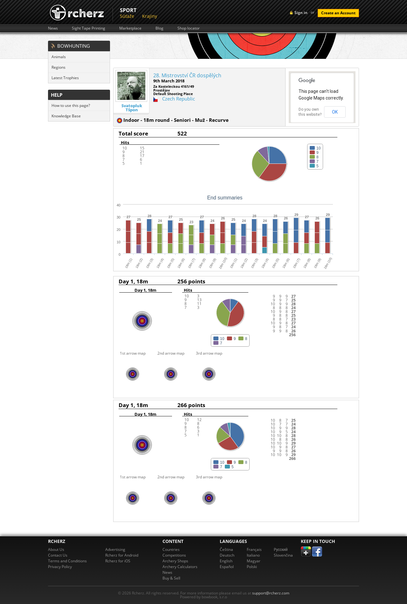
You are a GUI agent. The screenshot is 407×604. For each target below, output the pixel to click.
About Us (56, 549)
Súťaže (127, 16)
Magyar (253, 561)
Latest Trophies (65, 77)
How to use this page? (71, 105)
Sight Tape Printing (88, 28)
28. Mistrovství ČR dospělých (187, 75)
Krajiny (149, 16)
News (53, 28)
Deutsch (227, 555)
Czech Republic (178, 98)
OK (335, 112)
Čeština (226, 549)
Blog (159, 28)
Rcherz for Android (121, 555)
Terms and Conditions (67, 561)
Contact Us (57, 555)
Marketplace (130, 28)
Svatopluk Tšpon (131, 108)
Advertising (115, 549)
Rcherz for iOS (117, 561)
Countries (171, 549)
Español (227, 566)
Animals (59, 56)
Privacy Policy (60, 566)
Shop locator (188, 28)
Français (254, 549)
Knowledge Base (66, 116)
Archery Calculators (179, 566)
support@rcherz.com (270, 593)
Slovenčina (283, 555)
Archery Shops (175, 561)
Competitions (174, 555)
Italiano (253, 555)
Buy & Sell (171, 578)
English (226, 561)
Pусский (281, 549)
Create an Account (338, 13)
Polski (252, 566)
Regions (59, 67)
